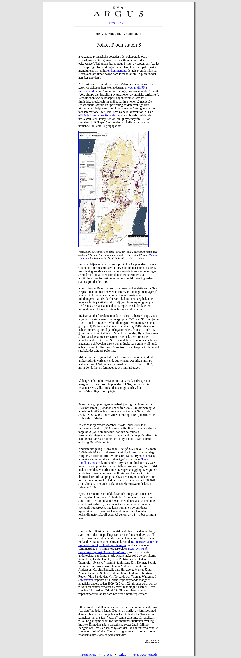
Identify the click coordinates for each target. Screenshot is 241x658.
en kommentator (117, 70)
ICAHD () (113, 550)
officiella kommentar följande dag (99, 115)
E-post (108, 654)
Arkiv (122, 654)
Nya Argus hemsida (145, 654)
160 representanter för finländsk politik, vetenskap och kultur (118, 543)
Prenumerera (88, 654)
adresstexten (86, 580)
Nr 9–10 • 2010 (118, 23)
